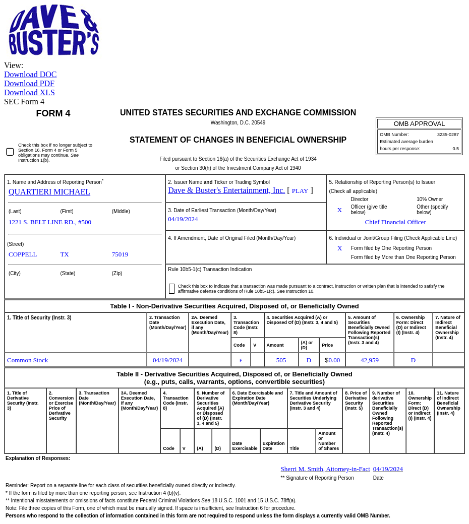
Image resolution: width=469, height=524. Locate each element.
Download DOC (30, 74)
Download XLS (29, 92)
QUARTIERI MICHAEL (49, 191)
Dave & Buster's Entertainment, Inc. (226, 190)
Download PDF (29, 83)
